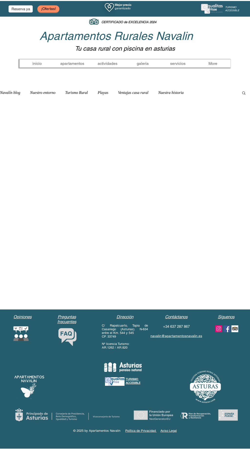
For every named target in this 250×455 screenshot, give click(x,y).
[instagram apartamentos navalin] (218, 328)
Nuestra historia (171, 93)
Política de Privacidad (141, 430)
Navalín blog (10, 93)
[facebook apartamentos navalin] (226, 328)
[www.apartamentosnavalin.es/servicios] (234, 328)
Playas (103, 93)
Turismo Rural (76, 93)
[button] (21, 8)
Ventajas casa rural (133, 93)
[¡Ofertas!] (48, 8)
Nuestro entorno (42, 93)
